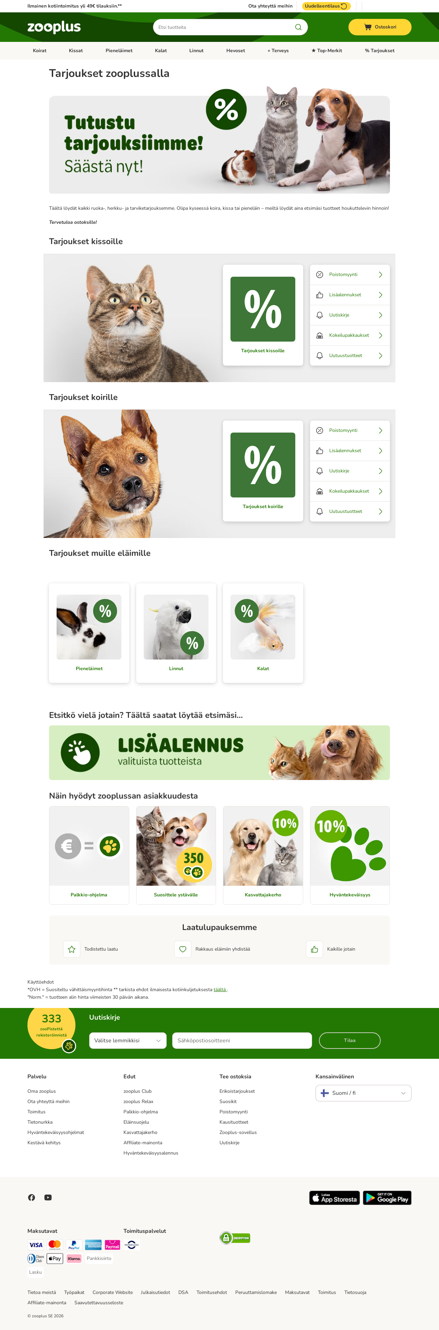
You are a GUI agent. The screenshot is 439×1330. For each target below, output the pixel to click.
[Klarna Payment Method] (74, 1259)
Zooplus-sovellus (238, 1132)
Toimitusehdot (212, 1292)
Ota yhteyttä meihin (270, 6)
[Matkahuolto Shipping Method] (131, 1246)
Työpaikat (74, 1292)
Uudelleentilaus (326, 6)
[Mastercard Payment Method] (55, 1246)
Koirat (39, 50)
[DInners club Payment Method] (35, 1259)
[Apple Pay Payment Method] (55, 1259)
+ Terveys (278, 50)
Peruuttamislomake (256, 1292)
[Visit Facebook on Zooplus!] (31, 1197)
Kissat (76, 50)
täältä (220, 989)
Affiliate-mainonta (142, 1142)
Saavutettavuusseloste (98, 1302)
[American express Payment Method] (93, 1246)
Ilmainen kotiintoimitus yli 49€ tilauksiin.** (74, 6)
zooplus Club (137, 1091)
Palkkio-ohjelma (140, 1112)
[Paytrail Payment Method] (112, 1246)
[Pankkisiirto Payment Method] (99, 1258)
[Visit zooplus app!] (334, 1203)
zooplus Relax (138, 1101)
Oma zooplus (41, 1091)
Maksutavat (297, 1292)
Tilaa (350, 1040)
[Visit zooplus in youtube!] (48, 1197)
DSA (183, 1292)
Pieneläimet (119, 50)
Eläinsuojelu (136, 1122)
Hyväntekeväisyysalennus (150, 1153)
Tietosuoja (355, 1292)
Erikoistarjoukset (237, 1091)
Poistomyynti (234, 1112)
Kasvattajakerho (140, 1132)
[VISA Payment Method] (35, 1246)
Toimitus (36, 1112)
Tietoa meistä (41, 1292)
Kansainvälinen (335, 1076)
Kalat (161, 50)
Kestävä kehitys (44, 1142)
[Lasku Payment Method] (35, 1272)
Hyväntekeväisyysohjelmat (55, 1132)
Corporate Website (113, 1292)
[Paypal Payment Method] (74, 1246)
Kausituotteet (234, 1122)
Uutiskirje (229, 1142)
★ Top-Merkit (326, 50)
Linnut (196, 50)
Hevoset (235, 50)
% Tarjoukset (379, 50)
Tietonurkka (39, 1122)
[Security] (235, 1239)
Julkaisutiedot (155, 1292)
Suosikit (228, 1101)
